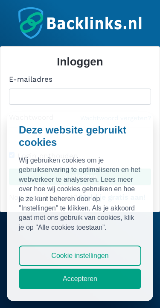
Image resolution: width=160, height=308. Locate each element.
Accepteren (80, 278)
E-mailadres (30, 79)
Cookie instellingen (79, 255)
